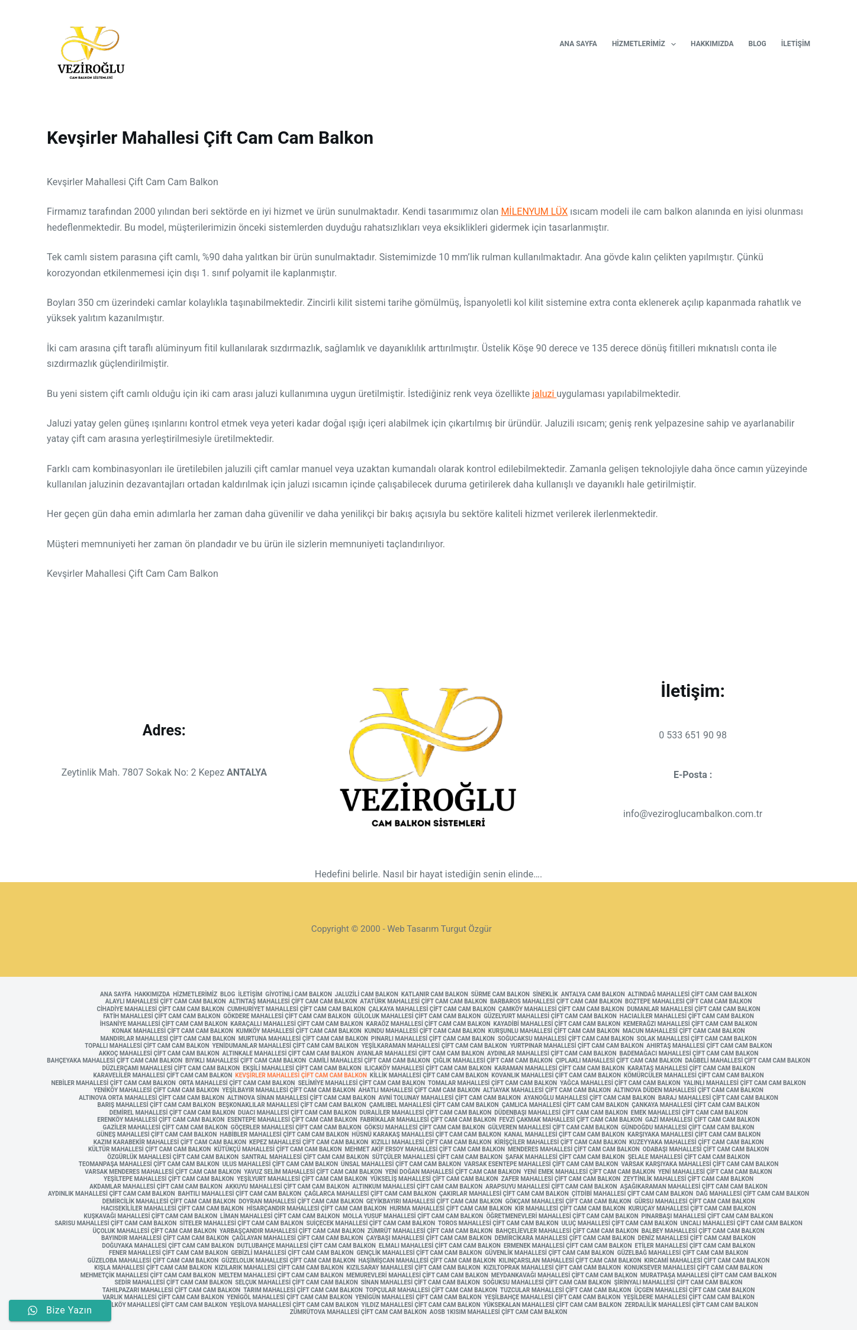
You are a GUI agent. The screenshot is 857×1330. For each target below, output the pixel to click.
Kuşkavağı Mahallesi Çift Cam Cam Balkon (150, 1216)
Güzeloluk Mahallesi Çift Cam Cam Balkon (288, 1261)
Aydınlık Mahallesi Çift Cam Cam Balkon (111, 1194)
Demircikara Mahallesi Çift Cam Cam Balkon (565, 1238)
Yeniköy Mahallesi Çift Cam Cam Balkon (156, 1090)
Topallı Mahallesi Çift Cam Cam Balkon (147, 1046)
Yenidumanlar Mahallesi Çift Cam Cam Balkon (285, 1046)
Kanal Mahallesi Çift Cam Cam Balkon (564, 1135)
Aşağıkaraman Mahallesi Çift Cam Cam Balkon (694, 1187)
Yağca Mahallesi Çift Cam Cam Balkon (620, 1083)
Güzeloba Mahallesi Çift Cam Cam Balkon (153, 1261)
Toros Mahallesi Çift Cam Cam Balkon (498, 1223)
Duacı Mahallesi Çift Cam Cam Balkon (297, 1113)
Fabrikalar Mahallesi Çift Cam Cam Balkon (428, 1120)
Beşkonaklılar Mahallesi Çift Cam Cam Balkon (292, 1105)
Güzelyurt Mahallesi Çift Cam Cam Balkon (550, 1016)
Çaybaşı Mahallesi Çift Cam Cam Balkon (429, 1238)
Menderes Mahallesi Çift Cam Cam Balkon (574, 1150)
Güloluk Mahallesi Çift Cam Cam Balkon (417, 1016)
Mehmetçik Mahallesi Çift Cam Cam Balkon (148, 1276)
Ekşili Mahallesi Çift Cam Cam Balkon (302, 1068)
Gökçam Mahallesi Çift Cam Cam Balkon (568, 1202)
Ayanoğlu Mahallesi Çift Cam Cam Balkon (589, 1098)
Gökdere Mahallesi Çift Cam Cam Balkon (286, 1016)
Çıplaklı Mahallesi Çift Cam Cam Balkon (619, 1061)
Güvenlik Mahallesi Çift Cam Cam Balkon (549, 1253)
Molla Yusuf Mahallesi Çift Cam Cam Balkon (413, 1216)
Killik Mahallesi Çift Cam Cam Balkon (429, 1076)
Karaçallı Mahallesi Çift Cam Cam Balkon (296, 1024)
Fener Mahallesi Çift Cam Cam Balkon (168, 1253)
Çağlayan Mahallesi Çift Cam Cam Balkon (297, 1238)
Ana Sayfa (578, 44)
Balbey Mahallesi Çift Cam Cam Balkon (703, 1231)
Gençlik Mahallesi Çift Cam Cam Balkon (419, 1253)
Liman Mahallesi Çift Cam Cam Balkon (280, 1216)
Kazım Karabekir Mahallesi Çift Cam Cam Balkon (170, 1142)
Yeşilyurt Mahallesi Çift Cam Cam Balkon (302, 1179)
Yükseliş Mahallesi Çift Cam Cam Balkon (434, 1179)
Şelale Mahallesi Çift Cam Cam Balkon (689, 1157)
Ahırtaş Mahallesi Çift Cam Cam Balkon (709, 1046)
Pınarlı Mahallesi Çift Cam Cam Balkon (433, 1039)
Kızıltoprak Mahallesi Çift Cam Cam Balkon (552, 1268)
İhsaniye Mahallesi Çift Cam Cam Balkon (164, 1024)
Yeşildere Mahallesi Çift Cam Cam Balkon (689, 1297)
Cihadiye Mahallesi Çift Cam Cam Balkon (160, 1009)
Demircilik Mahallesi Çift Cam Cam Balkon (169, 1202)
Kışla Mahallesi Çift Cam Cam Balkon (153, 1268)
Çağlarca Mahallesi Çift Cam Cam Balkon (370, 1194)
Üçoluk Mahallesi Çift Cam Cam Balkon (155, 1231)
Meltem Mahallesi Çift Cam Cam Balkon (281, 1276)
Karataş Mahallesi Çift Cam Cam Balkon (691, 1068)
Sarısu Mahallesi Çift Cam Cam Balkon (115, 1223)
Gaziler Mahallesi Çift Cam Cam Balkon (165, 1128)
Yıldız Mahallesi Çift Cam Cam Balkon (420, 1305)
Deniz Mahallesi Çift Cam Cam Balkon (697, 1238)
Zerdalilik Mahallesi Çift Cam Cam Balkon (691, 1305)
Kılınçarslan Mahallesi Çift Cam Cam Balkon (570, 1261)
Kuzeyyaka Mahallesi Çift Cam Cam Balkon (696, 1142)
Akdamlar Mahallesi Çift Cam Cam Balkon (156, 1187)
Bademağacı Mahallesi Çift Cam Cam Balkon (689, 1054)
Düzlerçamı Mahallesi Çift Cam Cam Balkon (171, 1068)
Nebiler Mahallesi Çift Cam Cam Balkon (113, 1083)
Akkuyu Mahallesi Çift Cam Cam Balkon (287, 1187)
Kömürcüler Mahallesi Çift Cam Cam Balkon (694, 1076)
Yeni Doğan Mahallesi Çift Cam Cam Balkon (453, 1172)
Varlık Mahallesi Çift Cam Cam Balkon (163, 1297)
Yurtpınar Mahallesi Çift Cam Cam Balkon (576, 1046)
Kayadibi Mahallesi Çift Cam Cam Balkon (557, 1024)
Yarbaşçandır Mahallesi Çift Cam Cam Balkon (292, 1231)
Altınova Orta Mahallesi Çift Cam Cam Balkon (151, 1098)
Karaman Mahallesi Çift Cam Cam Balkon (559, 1068)
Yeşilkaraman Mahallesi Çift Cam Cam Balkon (434, 1046)
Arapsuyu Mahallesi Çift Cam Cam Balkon (551, 1187)
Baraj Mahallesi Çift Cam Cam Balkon (718, 1098)
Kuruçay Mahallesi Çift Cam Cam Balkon (692, 1209)
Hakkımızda (712, 44)
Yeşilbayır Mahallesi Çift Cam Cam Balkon (288, 1090)
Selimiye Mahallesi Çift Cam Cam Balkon (361, 1083)
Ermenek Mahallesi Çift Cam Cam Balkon (568, 1246)
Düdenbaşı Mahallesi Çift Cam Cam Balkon (561, 1113)
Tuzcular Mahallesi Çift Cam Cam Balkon (566, 1290)
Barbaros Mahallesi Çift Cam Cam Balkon (556, 1002)
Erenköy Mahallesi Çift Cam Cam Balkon (160, 1120)
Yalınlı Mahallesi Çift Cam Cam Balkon (745, 1083)
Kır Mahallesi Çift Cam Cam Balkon (570, 1209)
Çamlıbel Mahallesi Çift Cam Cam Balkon (434, 1105)
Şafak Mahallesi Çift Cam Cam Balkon (565, 1157)
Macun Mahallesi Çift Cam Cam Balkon (684, 1031)
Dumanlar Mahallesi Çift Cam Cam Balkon (693, 1009)
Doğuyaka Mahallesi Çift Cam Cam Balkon (168, 1246)
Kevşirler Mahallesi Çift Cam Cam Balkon (301, 1076)
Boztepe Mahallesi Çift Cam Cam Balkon (688, 1002)
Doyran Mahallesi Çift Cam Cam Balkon (301, 1202)
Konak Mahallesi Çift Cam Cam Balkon (172, 1031)
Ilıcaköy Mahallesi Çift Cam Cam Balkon (428, 1068)
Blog (757, 44)
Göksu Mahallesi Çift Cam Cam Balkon (424, 1128)
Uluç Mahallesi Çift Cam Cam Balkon (619, 1223)
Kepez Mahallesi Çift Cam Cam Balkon (308, 1142)
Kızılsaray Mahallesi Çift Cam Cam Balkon (413, 1268)
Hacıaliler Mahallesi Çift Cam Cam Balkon (687, 1016)
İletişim (795, 44)
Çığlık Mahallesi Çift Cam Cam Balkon (492, 1061)
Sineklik (545, 995)
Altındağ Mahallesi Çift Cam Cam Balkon (692, 995)
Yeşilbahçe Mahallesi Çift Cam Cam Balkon (553, 1297)
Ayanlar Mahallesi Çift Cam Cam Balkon (420, 1054)
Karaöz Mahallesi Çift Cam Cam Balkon (428, 1024)
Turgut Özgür (466, 929)
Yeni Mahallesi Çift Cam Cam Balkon (715, 1172)
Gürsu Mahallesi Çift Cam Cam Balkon (694, 1202)
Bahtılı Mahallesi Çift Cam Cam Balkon (240, 1194)
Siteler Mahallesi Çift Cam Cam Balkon (241, 1223)
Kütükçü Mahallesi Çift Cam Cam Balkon (277, 1150)
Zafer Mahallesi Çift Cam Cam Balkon (560, 1179)
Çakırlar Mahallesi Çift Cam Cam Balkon (504, 1194)
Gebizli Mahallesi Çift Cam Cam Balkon (292, 1253)
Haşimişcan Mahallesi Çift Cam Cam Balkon (426, 1261)
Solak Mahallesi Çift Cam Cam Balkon (697, 1039)
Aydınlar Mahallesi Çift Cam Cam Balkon (551, 1054)
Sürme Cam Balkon (500, 995)
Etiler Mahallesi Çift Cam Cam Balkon (694, 1246)
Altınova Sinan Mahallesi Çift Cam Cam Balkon (301, 1098)
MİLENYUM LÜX (534, 211)
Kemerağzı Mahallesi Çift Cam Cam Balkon (690, 1024)
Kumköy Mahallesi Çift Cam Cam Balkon (299, 1031)
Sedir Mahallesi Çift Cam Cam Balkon (174, 1283)
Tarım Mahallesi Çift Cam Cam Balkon (303, 1290)
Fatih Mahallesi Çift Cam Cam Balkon (161, 1016)
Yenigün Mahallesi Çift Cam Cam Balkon (418, 1297)
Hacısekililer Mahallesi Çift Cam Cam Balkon (172, 1209)
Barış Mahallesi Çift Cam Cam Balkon (157, 1105)
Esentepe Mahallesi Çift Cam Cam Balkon (292, 1120)
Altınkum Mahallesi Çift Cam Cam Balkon (417, 1187)
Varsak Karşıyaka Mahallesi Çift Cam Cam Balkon (699, 1164)
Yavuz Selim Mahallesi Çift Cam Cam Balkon (313, 1172)
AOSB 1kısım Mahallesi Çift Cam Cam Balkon (498, 1312)
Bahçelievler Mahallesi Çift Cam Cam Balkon (566, 1231)
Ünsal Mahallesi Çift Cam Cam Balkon (401, 1164)
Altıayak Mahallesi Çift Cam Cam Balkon (547, 1090)
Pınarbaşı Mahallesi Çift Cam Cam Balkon (708, 1216)
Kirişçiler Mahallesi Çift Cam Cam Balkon (560, 1142)
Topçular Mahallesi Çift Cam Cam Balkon (431, 1290)
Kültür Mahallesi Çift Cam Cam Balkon (149, 1150)
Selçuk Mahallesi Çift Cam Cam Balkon (296, 1283)
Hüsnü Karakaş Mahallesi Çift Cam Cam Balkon (426, 1135)
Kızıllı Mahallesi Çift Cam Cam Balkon (431, 1142)
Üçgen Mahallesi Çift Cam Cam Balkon (694, 1290)
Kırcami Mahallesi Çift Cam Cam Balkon (706, 1261)
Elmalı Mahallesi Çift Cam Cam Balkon (440, 1246)
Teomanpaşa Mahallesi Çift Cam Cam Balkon (149, 1164)
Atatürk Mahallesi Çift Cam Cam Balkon (423, 1002)
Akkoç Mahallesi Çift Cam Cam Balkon (159, 1054)
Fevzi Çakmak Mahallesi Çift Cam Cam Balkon (570, 1120)
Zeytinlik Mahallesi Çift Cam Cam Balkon (688, 1179)
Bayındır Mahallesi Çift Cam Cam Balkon (165, 1238)
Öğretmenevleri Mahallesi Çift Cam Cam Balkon (562, 1216)
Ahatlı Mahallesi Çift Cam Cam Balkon (420, 1090)
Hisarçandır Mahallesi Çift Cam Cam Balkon (317, 1209)
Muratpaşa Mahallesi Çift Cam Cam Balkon (708, 1276)
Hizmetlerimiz (646, 44)
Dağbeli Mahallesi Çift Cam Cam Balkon (747, 1061)
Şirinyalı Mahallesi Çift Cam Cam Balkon (678, 1283)
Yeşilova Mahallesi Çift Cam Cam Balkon (294, 1305)
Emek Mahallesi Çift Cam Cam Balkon (689, 1113)
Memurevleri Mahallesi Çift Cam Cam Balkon (417, 1276)
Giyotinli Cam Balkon (298, 995)
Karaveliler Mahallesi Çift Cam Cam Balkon (162, 1076)
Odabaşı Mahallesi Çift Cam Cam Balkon (706, 1150)
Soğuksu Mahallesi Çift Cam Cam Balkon (547, 1283)
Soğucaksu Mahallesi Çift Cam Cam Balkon (566, 1039)
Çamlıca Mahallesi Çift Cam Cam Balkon (565, 1105)
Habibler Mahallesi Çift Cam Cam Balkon (284, 1135)
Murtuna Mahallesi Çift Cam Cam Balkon (303, 1039)
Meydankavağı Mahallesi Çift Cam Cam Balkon (564, 1276)
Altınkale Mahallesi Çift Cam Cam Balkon (288, 1054)
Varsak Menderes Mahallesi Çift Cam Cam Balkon (163, 1172)
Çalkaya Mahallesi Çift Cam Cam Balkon (432, 1009)
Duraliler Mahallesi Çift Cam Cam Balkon (425, 1113)
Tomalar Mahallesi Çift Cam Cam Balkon (492, 1083)
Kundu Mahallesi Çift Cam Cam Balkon (425, 1031)
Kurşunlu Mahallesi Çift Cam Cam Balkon (554, 1031)
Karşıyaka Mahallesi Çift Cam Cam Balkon (694, 1135)
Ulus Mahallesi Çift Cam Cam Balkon (280, 1164)
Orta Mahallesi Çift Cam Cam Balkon (237, 1083)
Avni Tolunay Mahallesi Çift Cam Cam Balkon (450, 1098)
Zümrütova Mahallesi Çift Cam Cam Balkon (358, 1312)
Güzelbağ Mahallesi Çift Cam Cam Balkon (682, 1253)
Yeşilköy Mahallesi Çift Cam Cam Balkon (163, 1305)
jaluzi (544, 393)
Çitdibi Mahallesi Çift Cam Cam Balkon (632, 1194)
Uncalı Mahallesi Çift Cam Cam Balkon (741, 1223)
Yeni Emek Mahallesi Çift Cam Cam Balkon (589, 1172)
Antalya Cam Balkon (593, 995)
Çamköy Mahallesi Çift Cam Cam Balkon (561, 1009)
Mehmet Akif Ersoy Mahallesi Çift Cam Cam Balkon (425, 1150)
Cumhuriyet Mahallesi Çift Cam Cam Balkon (296, 1009)
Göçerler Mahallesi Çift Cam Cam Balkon (296, 1128)
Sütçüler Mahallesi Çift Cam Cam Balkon (437, 1157)
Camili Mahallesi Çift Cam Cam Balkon (369, 1061)
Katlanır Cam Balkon (434, 995)
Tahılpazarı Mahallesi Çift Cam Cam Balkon (171, 1290)
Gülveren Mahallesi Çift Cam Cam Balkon (553, 1128)
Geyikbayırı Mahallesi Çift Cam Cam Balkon (434, 1202)
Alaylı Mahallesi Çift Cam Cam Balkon (165, 1002)
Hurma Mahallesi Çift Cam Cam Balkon (450, 1209)
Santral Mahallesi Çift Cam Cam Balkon (305, 1157)
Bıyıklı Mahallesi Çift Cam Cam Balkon (245, 1061)
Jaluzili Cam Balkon (366, 995)
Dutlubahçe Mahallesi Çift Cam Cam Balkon (306, 1246)
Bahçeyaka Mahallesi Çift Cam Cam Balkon (114, 1061)
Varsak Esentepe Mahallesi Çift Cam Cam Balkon (541, 1164)
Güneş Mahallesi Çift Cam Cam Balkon (156, 1135)
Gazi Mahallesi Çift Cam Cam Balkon (702, 1120)
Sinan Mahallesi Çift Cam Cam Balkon (420, 1283)
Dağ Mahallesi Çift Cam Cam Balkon (752, 1194)
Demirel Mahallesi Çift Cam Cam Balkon (172, 1113)
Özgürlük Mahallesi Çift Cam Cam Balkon (173, 1157)
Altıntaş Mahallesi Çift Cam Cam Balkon (293, 1002)
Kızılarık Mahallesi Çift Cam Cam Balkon (279, 1268)
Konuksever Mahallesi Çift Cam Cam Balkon (693, 1268)
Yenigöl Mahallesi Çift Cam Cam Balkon (289, 1297)
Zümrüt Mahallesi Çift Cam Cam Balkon (430, 1231)
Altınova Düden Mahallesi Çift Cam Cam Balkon (688, 1090)
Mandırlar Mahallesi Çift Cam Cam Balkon (168, 1039)
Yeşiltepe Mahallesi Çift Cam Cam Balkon (169, 1179)
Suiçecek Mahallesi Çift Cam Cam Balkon (371, 1223)
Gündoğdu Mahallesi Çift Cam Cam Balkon (688, 1128)
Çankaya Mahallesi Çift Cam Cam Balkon (695, 1105)
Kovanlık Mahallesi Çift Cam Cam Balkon (556, 1076)
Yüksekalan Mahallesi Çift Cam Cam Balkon (553, 1305)
